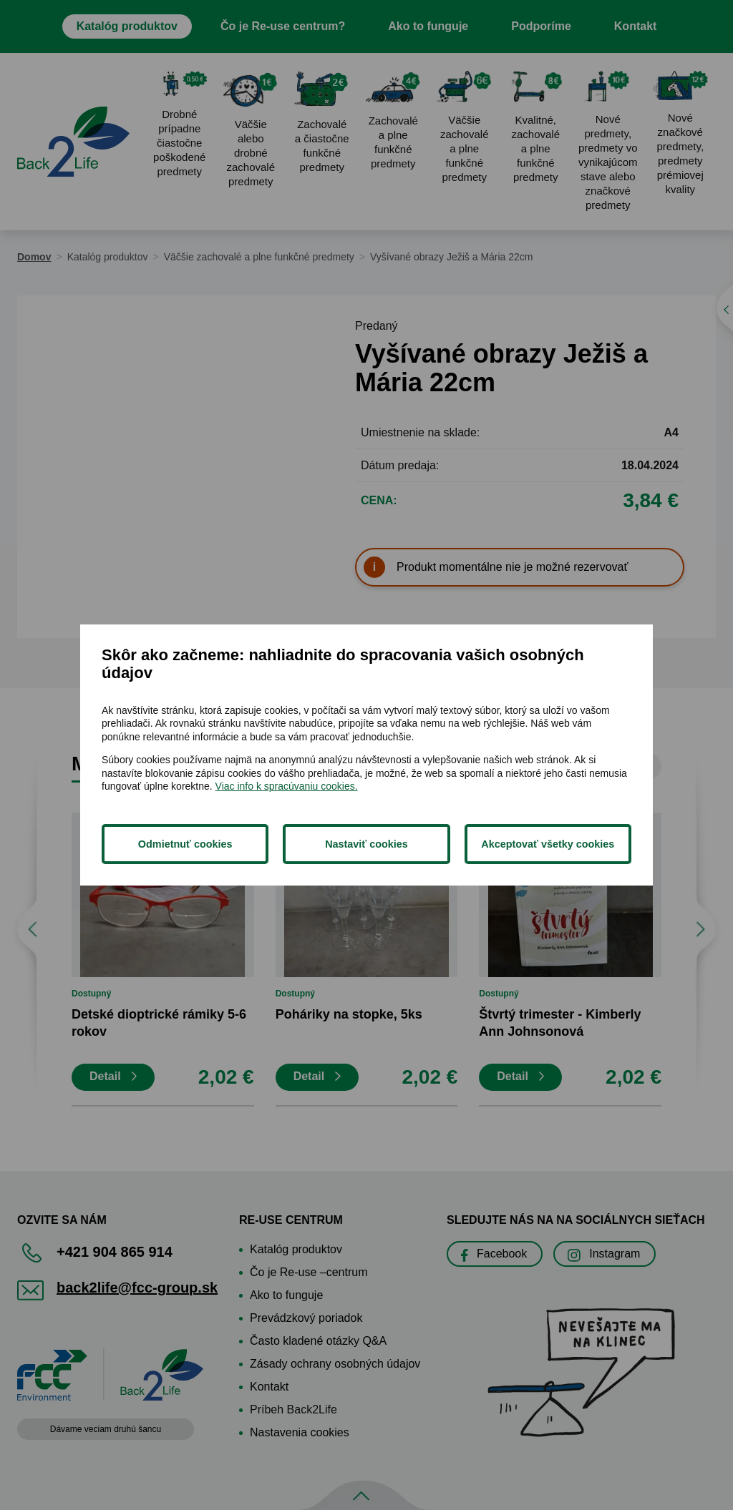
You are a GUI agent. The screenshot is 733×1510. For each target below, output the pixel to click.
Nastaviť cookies (366, 844)
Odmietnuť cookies (185, 844)
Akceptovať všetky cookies (547, 844)
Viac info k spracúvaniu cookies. (286, 786)
